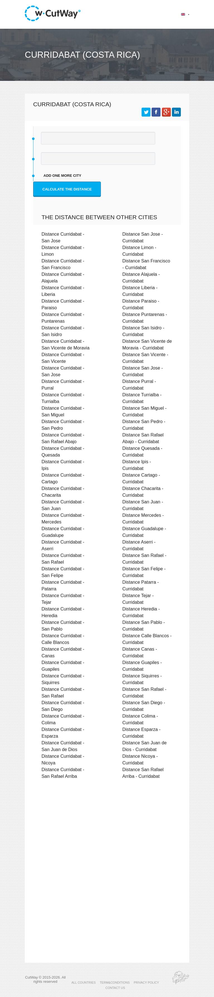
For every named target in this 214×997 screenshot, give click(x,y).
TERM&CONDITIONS (115, 982)
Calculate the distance (67, 189)
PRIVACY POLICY (146, 982)
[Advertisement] (107, 832)
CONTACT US (115, 987)
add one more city (62, 175)
